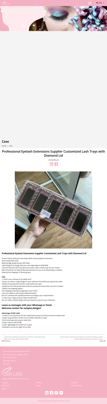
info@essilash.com (9, 351)
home (4, 146)
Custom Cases (76, 386)
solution (5, 386)
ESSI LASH (6, 364)
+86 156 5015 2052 (9, 358)
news (38, 386)
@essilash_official (9, 361)
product (5, 383)
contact (74, 383)
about (4, 389)
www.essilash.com (23, 351)
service (39, 383)
